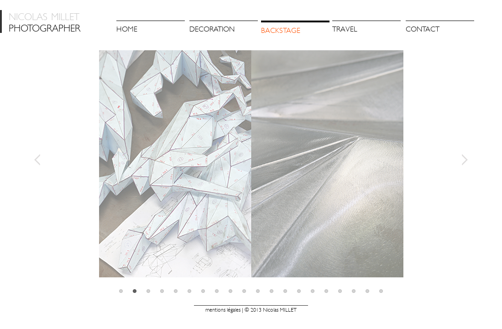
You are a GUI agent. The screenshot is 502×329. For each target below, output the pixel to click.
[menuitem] (223, 28)
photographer (44, 21)
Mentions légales (223, 310)
